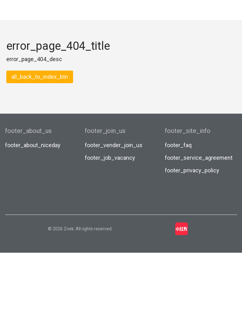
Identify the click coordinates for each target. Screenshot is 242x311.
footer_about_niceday (32, 145)
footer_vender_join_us (113, 145)
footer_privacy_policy (192, 170)
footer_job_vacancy (110, 157)
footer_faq (178, 145)
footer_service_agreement (199, 157)
